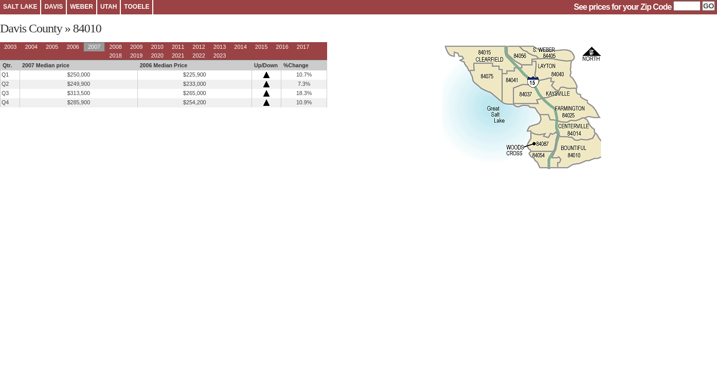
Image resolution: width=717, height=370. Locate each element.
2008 (115, 47)
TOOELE (136, 6)
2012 (198, 47)
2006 (72, 47)
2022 (198, 55)
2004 (31, 47)
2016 (282, 47)
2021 (178, 55)
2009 (136, 47)
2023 (219, 55)
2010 (157, 47)
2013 (219, 47)
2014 (240, 47)
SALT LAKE (20, 6)
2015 (261, 47)
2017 (303, 47)
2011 (178, 47)
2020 (157, 55)
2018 (115, 55)
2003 (10, 47)
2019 (136, 55)
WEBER (81, 6)
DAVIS (53, 6)
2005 (52, 47)
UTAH (108, 6)
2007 (94, 47)
